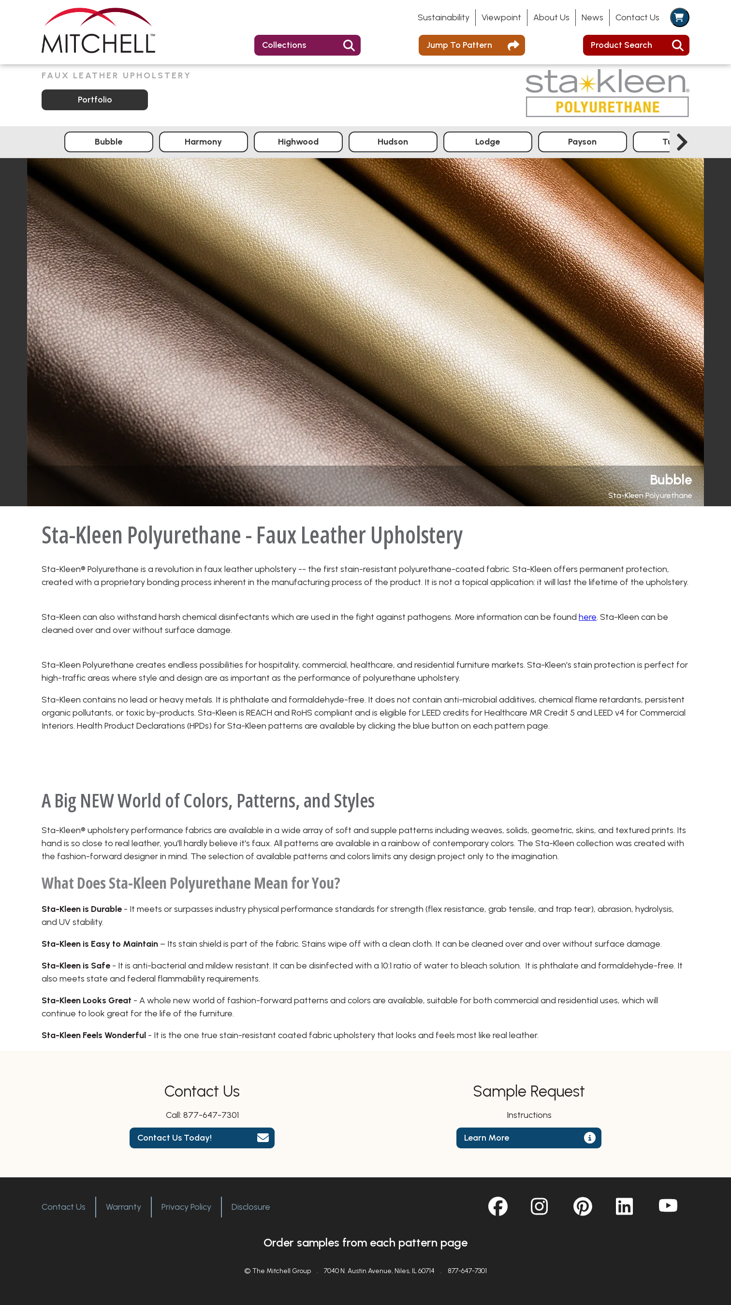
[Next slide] (682, 142)
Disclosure (251, 1207)
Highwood (298, 141)
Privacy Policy (186, 1207)
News (592, 17)
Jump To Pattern (459, 45)
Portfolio (95, 99)
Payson (582, 141)
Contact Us (637, 17)
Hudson (393, 141)
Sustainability (443, 17)
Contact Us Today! (174, 1137)
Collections (284, 45)
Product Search (621, 45)
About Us (551, 17)
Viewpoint (501, 17)
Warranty (123, 1207)
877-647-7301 (211, 1115)
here (588, 617)
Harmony (203, 141)
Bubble (108, 141)
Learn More (486, 1137)
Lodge (487, 141)
